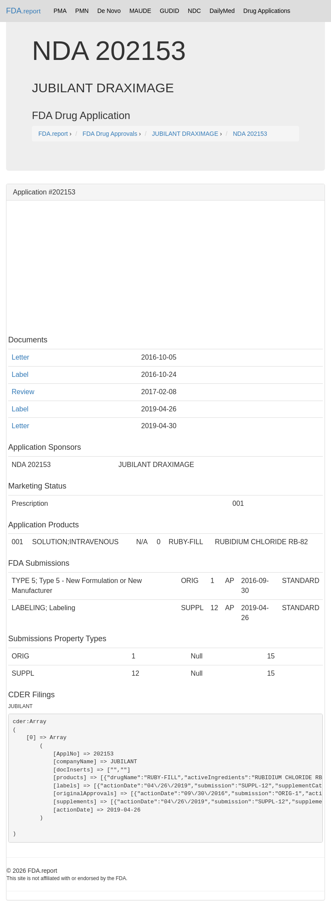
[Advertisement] (165, 267)
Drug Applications (267, 10)
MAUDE (140, 10)
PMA (59, 10)
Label (20, 374)
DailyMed (221, 10)
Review (23, 391)
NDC (194, 10)
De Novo (109, 10)
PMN (82, 10)
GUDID (169, 10)
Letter (20, 357)
